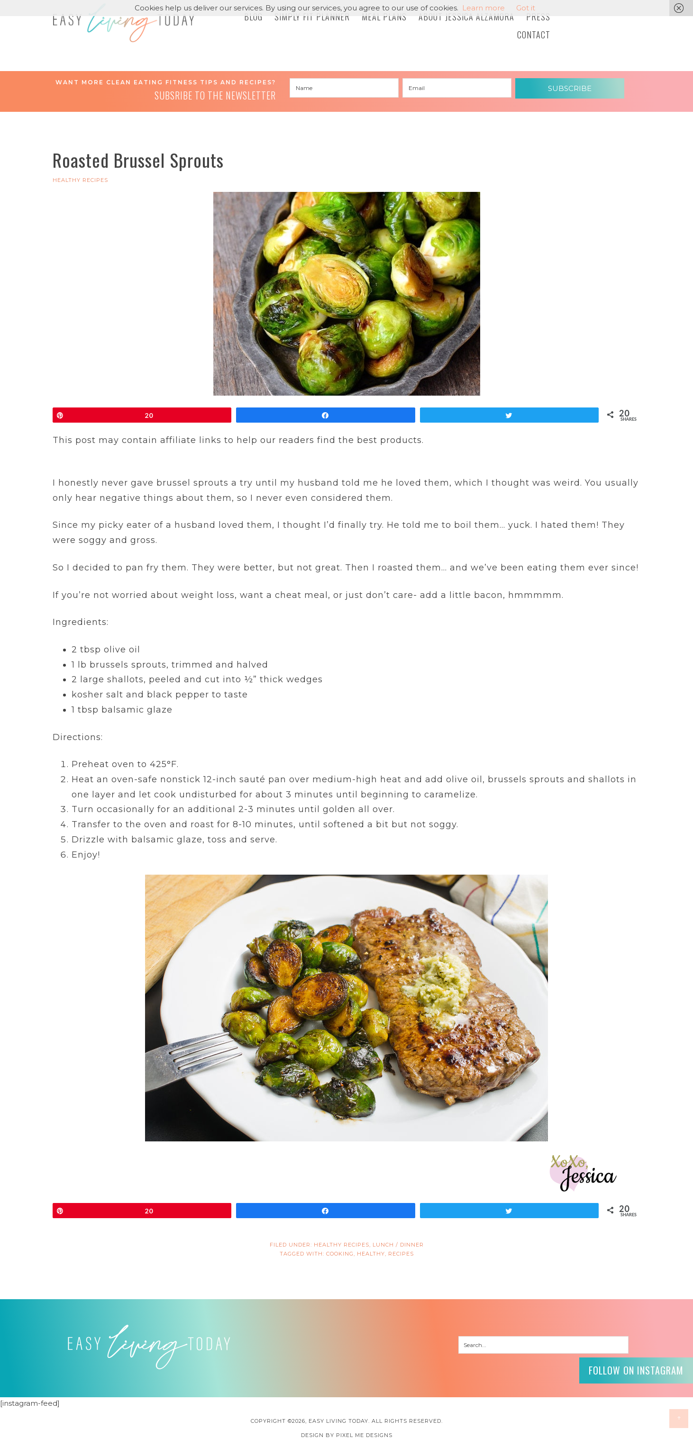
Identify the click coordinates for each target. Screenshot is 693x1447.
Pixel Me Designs (364, 1435)
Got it (525, 7)
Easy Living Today (124, 22)
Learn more (483, 7)
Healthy (371, 1253)
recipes (401, 1253)
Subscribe (570, 88)
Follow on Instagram (636, 1370)
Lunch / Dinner (398, 1244)
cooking (340, 1253)
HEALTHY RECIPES (80, 180)
